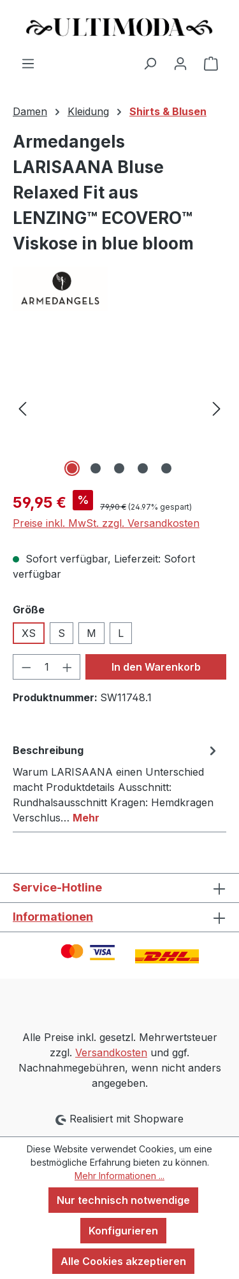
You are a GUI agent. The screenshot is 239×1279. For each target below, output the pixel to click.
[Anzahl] (47, 667)
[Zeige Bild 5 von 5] (166, 468)
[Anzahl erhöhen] (67, 667)
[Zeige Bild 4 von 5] (143, 468)
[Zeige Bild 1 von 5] (72, 468)
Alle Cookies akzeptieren (123, 1261)
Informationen (53, 916)
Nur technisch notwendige (123, 1200)
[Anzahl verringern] (26, 667)
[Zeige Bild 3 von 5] (119, 468)
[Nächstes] (216, 408)
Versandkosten (111, 1052)
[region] (119, 408)
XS (29, 633)
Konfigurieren (123, 1230)
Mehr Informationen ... (119, 1175)
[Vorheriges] (22, 408)
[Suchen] (149, 63)
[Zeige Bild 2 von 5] (96, 468)
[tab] (116, 783)
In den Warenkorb (156, 666)
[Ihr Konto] (180, 63)
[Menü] (28, 63)
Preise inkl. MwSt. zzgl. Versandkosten (106, 523)
